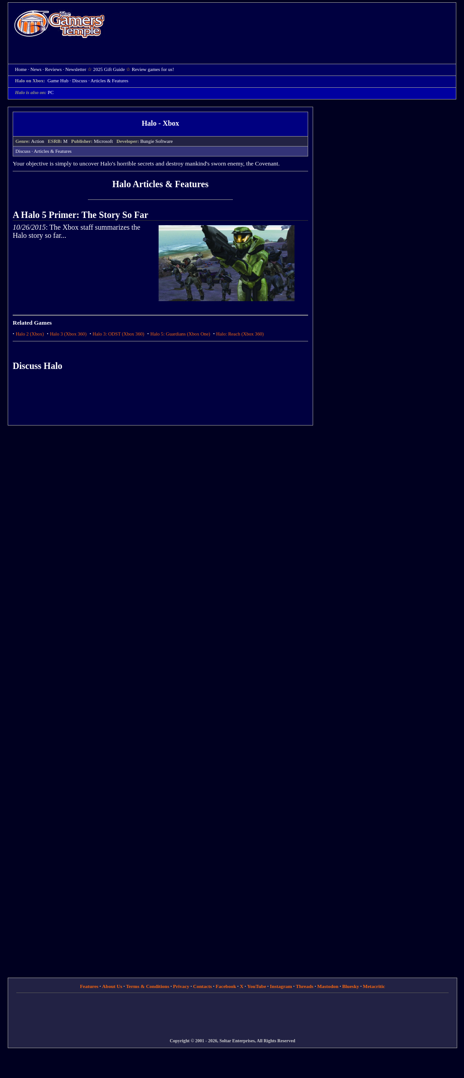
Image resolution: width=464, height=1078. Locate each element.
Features (89, 986)
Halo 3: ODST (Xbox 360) (118, 333)
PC (50, 92)
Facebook (226, 986)
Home (59, 23)
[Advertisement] (285, 25)
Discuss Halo (37, 366)
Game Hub (58, 80)
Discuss (79, 80)
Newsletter (75, 69)
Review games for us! (153, 69)
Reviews (53, 69)
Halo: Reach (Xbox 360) (240, 333)
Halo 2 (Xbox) (30, 333)
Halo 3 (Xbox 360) (68, 333)
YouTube (256, 986)
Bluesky (350, 986)
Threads (305, 986)
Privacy (181, 986)
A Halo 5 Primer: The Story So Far (80, 215)
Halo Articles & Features (160, 184)
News (35, 69)
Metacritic (374, 986)
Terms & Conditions (147, 986)
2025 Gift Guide (109, 69)
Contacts (202, 986)
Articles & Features (109, 80)
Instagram (281, 986)
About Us (112, 986)
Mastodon (327, 986)
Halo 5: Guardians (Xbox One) (180, 333)
